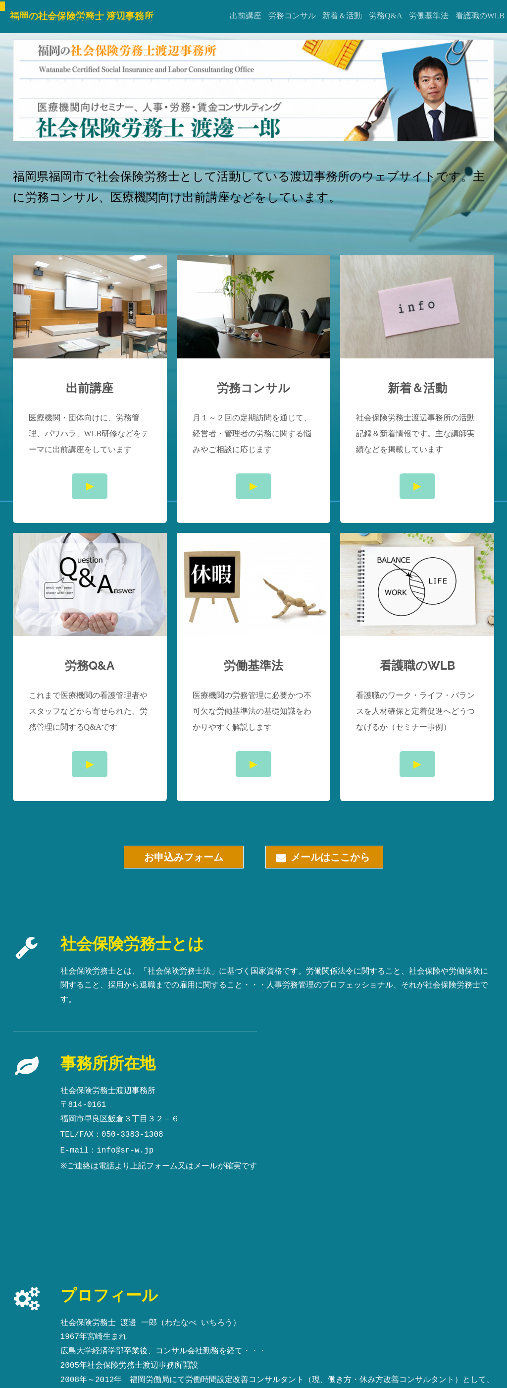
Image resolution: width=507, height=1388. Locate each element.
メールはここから (324, 854)
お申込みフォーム (183, 857)
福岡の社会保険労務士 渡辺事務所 (107, 24)
